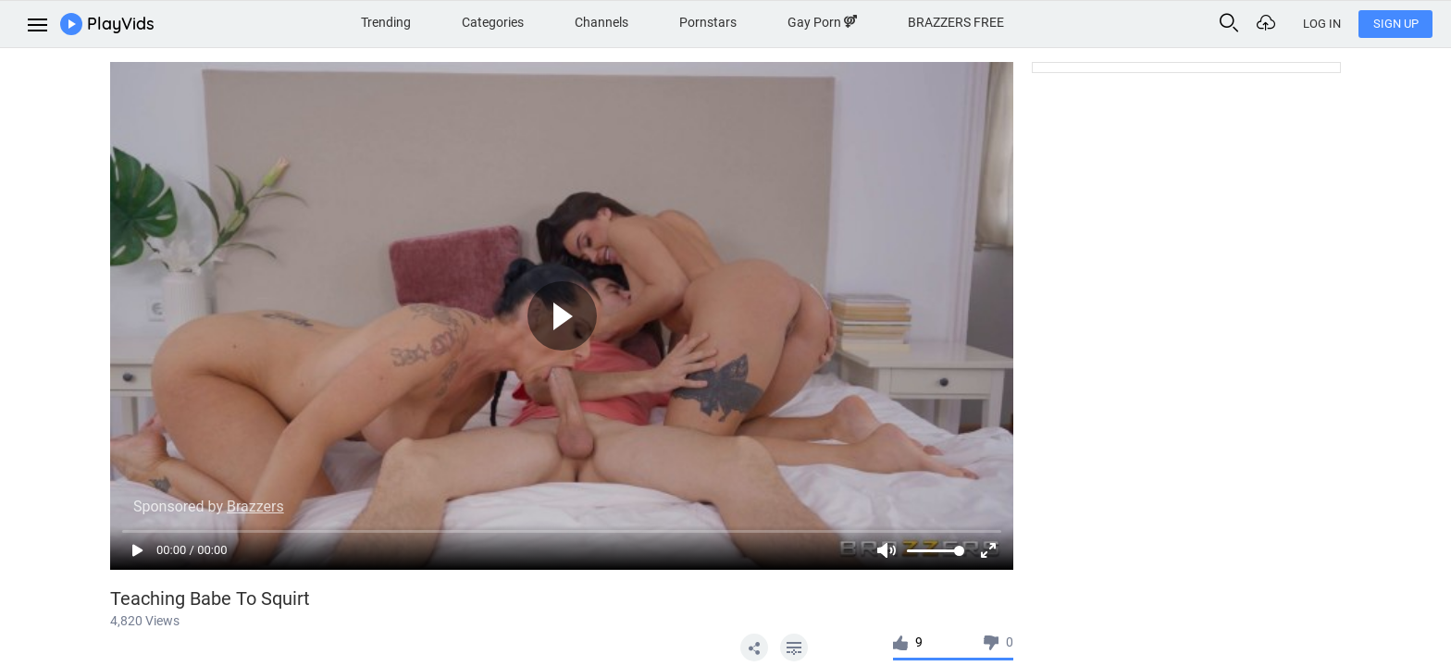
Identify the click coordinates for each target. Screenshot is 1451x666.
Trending (386, 22)
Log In (1322, 24)
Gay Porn (822, 22)
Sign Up (1396, 24)
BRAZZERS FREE (956, 22)
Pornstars (708, 22)
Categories (493, 22)
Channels (601, 22)
